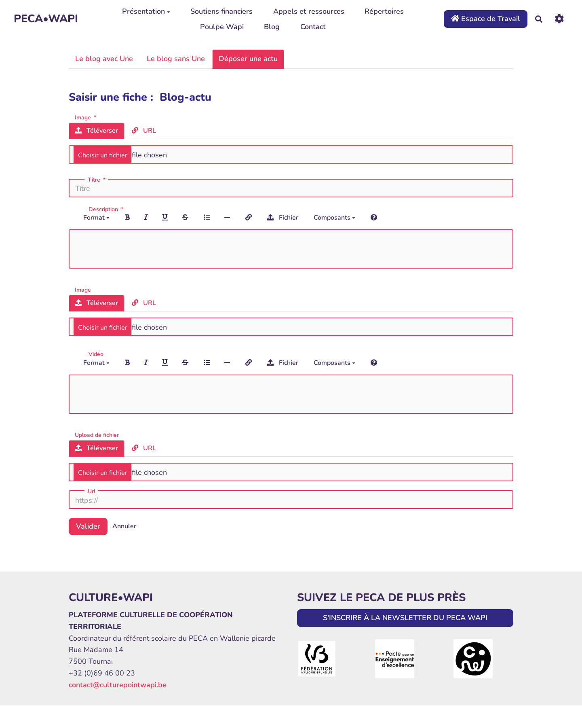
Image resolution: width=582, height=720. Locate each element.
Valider (88, 526)
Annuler (124, 526)
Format (96, 217)
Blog (272, 27)
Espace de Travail (485, 18)
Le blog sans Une (176, 59)
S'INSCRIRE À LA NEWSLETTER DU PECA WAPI (405, 618)
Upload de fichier (97, 434)
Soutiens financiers (221, 11)
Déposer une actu (248, 59)
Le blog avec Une (104, 59)
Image (86, 117)
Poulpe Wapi (222, 27)
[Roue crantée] (559, 19)
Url (91, 491)
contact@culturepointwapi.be (118, 685)
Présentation (146, 11)
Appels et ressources (308, 11)
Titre (97, 180)
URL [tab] (144, 130)
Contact (313, 27)
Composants (334, 217)
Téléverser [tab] (96, 130)
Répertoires (384, 11)
